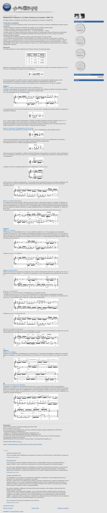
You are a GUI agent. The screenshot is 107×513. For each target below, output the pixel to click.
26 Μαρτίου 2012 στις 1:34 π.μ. (13, 502)
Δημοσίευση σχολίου (8, 505)
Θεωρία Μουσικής (24, 444)
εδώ (7, 20)
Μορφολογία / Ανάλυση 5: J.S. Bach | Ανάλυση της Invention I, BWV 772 (28, 17)
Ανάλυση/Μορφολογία (13, 444)
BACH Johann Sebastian (35, 444)
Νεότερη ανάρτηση (8, 508)
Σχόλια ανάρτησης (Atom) (16, 511)
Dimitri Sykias (10, 460)
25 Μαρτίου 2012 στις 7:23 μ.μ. (13, 472)
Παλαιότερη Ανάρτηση (63, 508)
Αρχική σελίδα (35, 508)
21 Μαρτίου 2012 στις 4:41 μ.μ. (13, 457)
